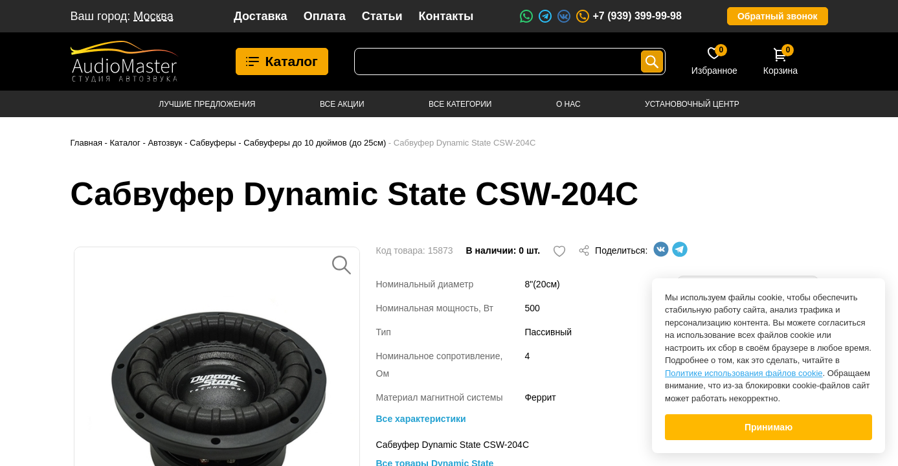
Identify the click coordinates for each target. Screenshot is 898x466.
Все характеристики (421, 419)
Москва (153, 16)
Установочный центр (692, 104)
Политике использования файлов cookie (744, 373)
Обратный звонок (777, 16)
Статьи (382, 16)
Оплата (325, 16)
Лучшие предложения (207, 104)
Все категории (460, 104)
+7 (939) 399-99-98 (628, 16)
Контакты (446, 16)
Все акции (342, 104)
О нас (568, 104)
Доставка (260, 16)
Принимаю (768, 427)
